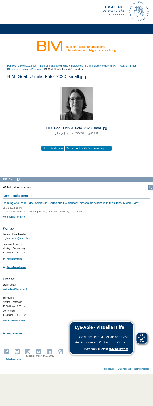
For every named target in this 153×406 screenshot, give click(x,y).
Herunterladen (52, 148)
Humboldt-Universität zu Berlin (22, 66)
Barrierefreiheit (141, 369)
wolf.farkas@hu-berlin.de (15, 289)
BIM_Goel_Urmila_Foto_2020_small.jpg (76, 128)
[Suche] (150, 187)
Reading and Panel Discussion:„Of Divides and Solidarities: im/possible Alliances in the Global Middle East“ (71, 203)
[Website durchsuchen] (76, 187)
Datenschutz (124, 369)
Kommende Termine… (15, 216)
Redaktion (123, 66)
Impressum (108, 369)
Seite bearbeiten (13, 359)
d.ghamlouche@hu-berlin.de (17, 238)
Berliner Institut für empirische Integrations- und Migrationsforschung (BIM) (78, 66)
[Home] (16, 29)
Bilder (133, 66)
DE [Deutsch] (5, 179)
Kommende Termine (17, 196)
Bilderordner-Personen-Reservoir (24, 69)
